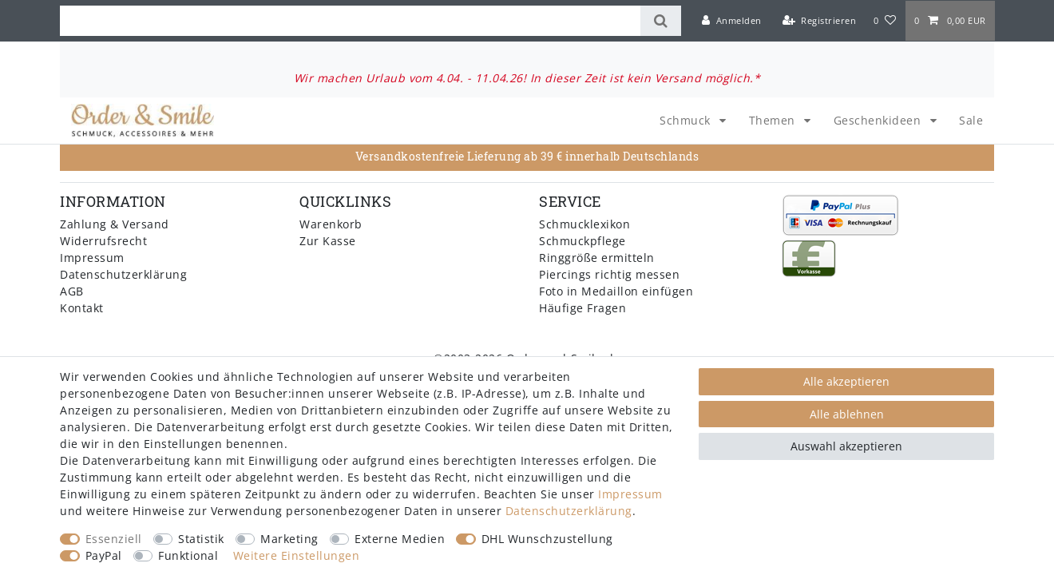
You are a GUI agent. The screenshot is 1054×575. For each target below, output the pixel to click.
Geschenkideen (879, 120)
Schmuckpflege (582, 240)
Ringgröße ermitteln (597, 257)
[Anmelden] (732, 21)
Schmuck (687, 120)
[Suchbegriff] (350, 21)
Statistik (201, 538)
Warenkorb (331, 224)
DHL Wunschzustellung (547, 538)
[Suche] (660, 21)
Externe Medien (400, 538)
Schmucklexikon (584, 224)
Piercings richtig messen (609, 274)
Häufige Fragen (582, 307)
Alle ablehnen (847, 414)
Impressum (92, 257)
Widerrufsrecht (103, 240)
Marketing (289, 538)
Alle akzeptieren (846, 381)
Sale (971, 120)
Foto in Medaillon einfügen (616, 291)
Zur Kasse (327, 240)
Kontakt (82, 307)
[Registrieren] (819, 21)
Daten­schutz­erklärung (568, 510)
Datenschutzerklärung (123, 274)
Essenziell (113, 538)
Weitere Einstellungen (296, 555)
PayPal (103, 555)
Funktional (188, 555)
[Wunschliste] (885, 21)
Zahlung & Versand (114, 224)
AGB (72, 291)
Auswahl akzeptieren (846, 446)
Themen (774, 120)
